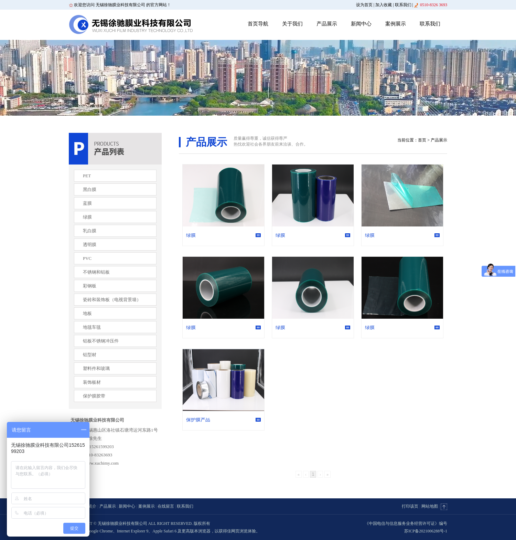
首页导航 (258, 24)
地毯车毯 (92, 327)
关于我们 (292, 24)
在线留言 (166, 506)
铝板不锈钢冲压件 (101, 340)
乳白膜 (89, 230)
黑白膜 (89, 189)
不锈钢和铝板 (96, 272)
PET (87, 175)
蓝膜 (87, 203)
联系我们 (403, 4)
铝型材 (89, 354)
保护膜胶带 (94, 396)
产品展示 (326, 24)
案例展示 (395, 24)
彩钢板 (89, 285)
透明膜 (89, 244)
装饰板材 (92, 382)
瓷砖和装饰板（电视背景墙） (112, 299)
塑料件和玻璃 (96, 368)
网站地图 (429, 506)
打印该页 (410, 506)
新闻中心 (361, 24)
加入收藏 (383, 4)
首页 (422, 140)
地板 (87, 313)
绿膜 (87, 217)
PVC (87, 258)
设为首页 (364, 4)
